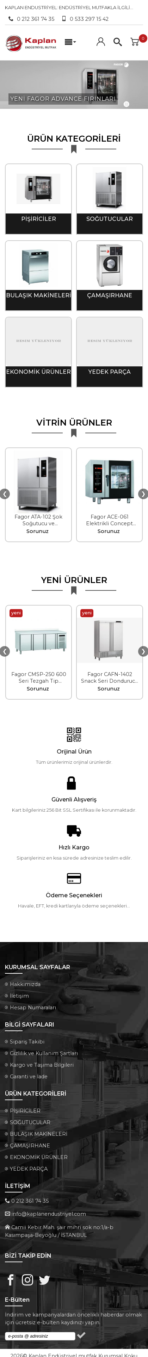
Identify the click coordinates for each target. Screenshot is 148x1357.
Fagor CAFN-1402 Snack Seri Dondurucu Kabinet (109, 677)
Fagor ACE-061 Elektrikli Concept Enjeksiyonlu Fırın (109, 519)
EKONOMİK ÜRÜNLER (38, 368)
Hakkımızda (25, 980)
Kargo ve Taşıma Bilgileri (42, 1061)
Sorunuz (37, 527)
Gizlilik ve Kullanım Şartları (44, 1049)
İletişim (19, 992)
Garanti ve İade (29, 1073)
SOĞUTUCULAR (109, 215)
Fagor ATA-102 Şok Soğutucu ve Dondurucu (38, 519)
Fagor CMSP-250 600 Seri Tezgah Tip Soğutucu (38, 677)
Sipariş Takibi (27, 1038)
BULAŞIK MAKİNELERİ (38, 291)
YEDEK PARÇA (109, 368)
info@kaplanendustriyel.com (48, 1210)
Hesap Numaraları (33, 1003)
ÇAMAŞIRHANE (109, 291)
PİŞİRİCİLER (38, 215)
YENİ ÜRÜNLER (74, 576)
